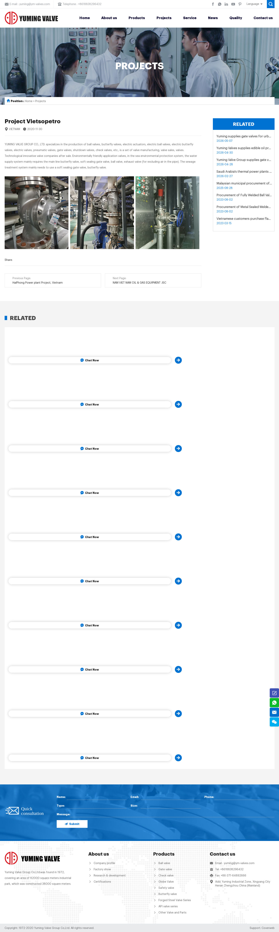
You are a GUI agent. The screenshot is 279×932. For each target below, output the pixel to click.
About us (109, 18)
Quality (235, 18)
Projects (164, 18)
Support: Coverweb (262, 928)
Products (137, 18)
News (213, 18)
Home (84, 18)
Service (189, 18)
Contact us (263, 18)
